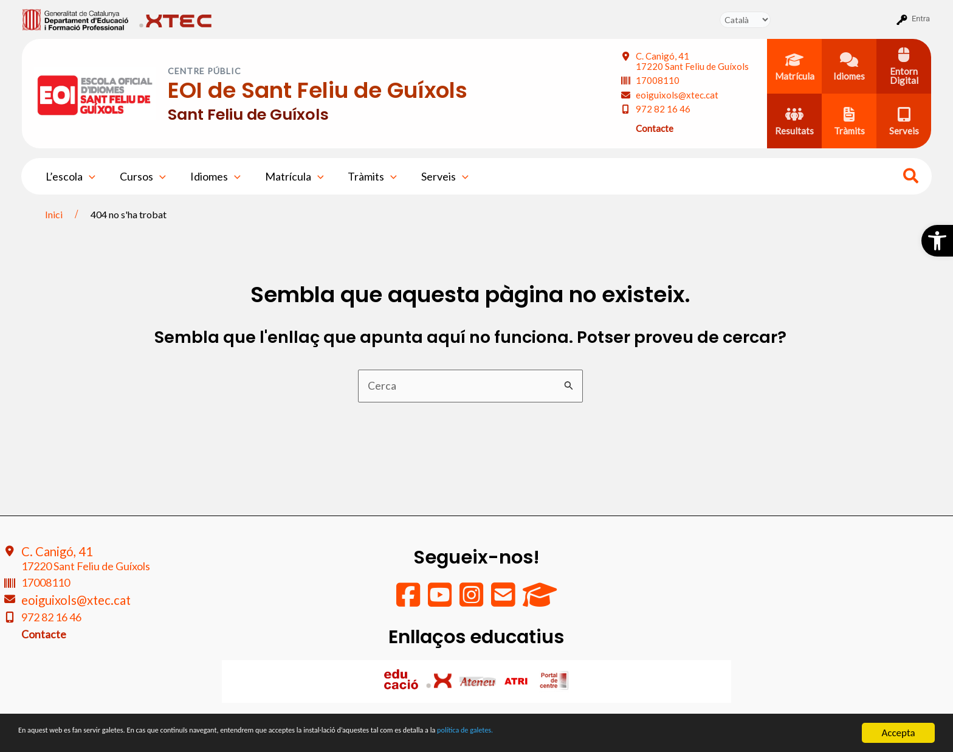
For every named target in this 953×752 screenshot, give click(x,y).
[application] (87, 176)
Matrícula (285, 176)
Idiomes (209, 176)
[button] (937, 241)
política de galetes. (641, 733)
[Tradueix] (745, 20)
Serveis (431, 176)
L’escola (69, 176)
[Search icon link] (911, 177)
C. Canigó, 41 (692, 61)
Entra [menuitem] (921, 18)
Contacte (654, 128)
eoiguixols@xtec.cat (677, 94)
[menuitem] (75, 19)
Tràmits (361, 176)
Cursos (139, 176)
